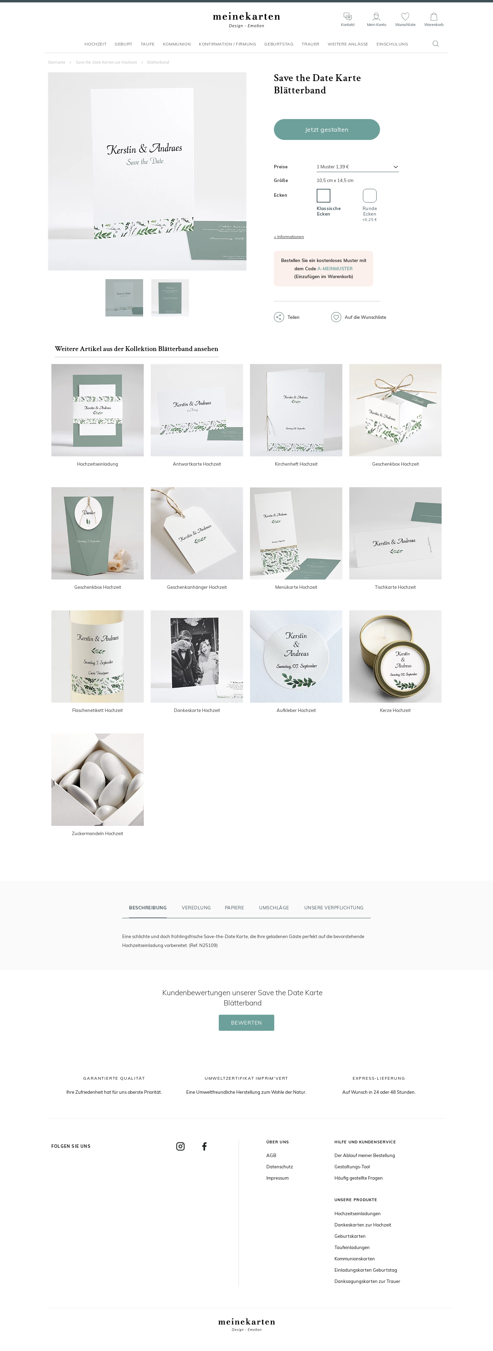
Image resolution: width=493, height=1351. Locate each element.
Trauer (310, 47)
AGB (271, 1155)
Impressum (277, 1178)
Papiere (234, 907)
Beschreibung (148, 907)
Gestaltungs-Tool (352, 1166)
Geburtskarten (350, 1236)
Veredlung (196, 907)
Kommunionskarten (354, 1258)
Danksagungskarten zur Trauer (367, 1281)
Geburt (123, 47)
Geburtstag (278, 47)
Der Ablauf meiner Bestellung (364, 1155)
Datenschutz (279, 1166)
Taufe (148, 47)
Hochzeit (95, 47)
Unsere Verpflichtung (334, 907)
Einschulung (392, 47)
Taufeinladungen (352, 1247)
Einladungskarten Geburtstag (365, 1270)
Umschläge (274, 907)
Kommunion (177, 47)
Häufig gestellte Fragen (358, 1178)
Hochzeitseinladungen (357, 1213)
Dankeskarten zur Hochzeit (362, 1224)
